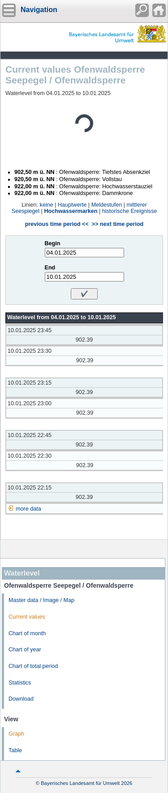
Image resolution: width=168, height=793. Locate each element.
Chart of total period (33, 666)
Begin (52, 243)
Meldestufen (106, 205)
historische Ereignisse (129, 211)
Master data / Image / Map (41, 600)
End (50, 267)
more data (28, 509)
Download (21, 699)
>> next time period (117, 224)
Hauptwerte (72, 205)
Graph (16, 734)
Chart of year (25, 649)
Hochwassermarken (70, 211)
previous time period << (57, 224)
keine (46, 205)
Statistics (20, 683)
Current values (27, 617)
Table (15, 750)
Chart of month (27, 633)
